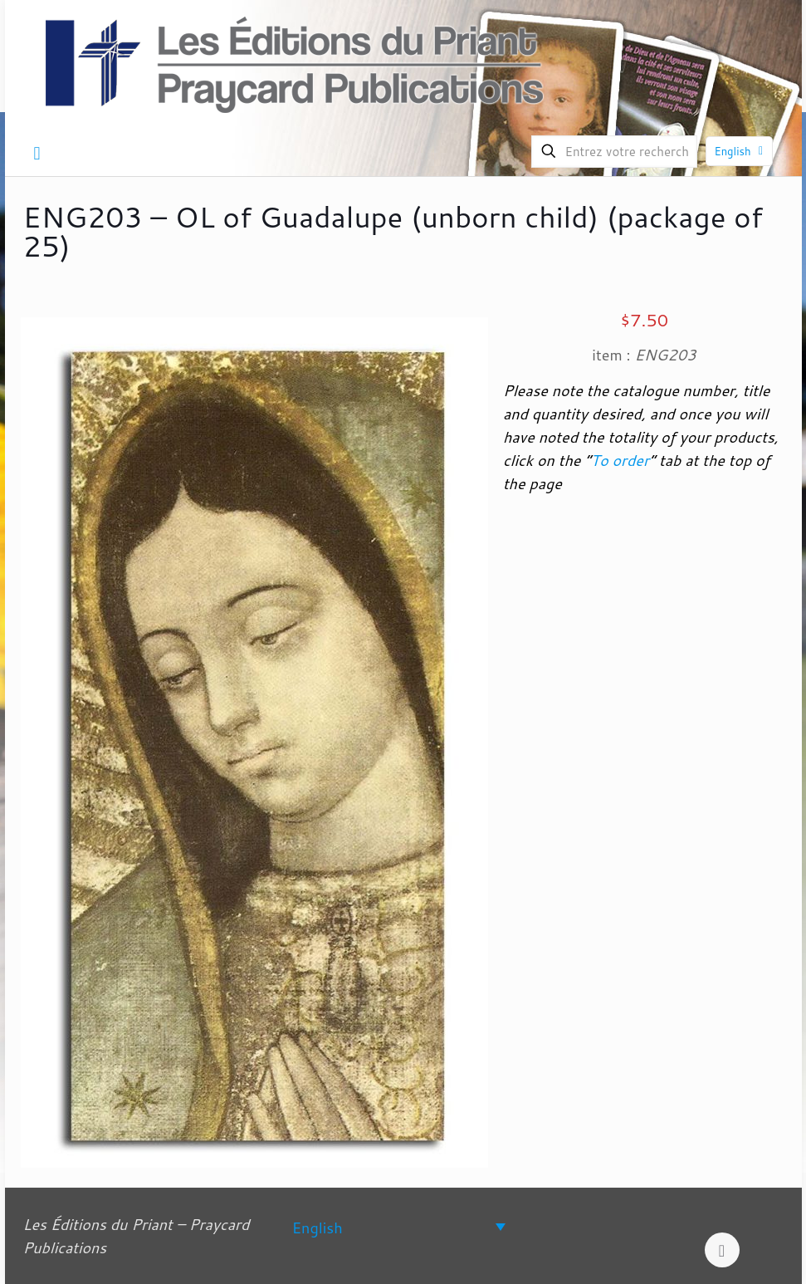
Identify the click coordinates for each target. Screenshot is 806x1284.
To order (620, 460)
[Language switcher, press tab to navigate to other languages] (399, 1226)
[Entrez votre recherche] (614, 151)
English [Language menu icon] (741, 151)
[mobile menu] (37, 153)
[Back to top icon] (722, 1250)
